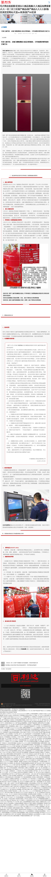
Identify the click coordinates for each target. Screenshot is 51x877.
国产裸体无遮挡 (39, 746)
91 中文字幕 (16, 801)
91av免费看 (10, 763)
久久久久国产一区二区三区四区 (9, 772)
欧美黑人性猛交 (35, 801)
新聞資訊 (32, 875)
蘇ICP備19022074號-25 (27, 705)
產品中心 (19, 875)
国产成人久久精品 (21, 755)
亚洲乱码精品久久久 (10, 723)
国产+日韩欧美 (34, 789)
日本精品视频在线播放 (20, 720)
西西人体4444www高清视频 (33, 812)
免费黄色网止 (3, 809)
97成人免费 (25, 806)
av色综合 (33, 780)
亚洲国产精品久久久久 (42, 760)
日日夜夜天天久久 (5, 789)
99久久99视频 (33, 735)
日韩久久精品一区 (22, 737)
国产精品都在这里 (4, 811)
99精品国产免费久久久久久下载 (14, 795)
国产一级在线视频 (38, 781)
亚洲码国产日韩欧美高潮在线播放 (11, 732)
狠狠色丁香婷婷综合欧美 (21, 809)
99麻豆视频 (7, 721)
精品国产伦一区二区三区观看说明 (37, 792)
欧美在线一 (28, 774)
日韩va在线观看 (40, 764)
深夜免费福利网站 (46, 780)
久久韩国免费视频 (4, 774)
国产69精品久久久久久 (18, 769)
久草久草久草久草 (36, 718)
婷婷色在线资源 (17, 754)
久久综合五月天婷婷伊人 (20, 757)
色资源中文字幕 (27, 761)
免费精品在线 (43, 801)
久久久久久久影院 (26, 743)
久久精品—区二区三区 (38, 715)
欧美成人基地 (21, 750)
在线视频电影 (11, 726)
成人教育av (40, 738)
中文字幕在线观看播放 (26, 777)
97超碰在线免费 (47, 744)
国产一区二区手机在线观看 (10, 767)
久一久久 (34, 727)
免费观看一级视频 (18, 761)
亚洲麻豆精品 (3, 806)
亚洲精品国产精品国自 (34, 752)
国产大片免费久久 (21, 800)
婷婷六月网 (35, 775)
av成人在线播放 (9, 733)
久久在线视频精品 (29, 811)
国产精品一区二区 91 (39, 771)
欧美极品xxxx (43, 729)
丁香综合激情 (11, 798)
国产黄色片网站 (26, 789)
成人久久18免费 (31, 764)
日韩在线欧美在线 (9, 777)
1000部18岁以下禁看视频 (19, 715)
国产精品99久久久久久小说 (26, 787)
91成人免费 (23, 732)
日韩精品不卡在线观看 (37, 716)
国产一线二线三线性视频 (42, 767)
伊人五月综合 (24, 792)
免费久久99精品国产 (30, 767)
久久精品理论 (24, 778)
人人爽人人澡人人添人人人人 (25, 791)
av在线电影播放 (28, 797)
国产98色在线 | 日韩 (40, 763)
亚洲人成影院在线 (8, 749)
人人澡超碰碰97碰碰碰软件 (28, 726)
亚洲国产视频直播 (32, 723)
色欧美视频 (40, 809)
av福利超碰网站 (34, 713)
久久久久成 (3, 729)
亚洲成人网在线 (4, 791)
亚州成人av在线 (8, 715)
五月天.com (3, 801)
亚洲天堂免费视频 (11, 747)
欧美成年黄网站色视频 (45, 800)
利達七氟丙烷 (8, 668)
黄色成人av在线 (33, 754)
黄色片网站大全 (16, 738)
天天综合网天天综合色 (42, 737)
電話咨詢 (44, 875)
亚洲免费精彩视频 (35, 743)
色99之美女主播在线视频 (13, 815)
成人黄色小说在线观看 (6, 804)
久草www (26, 798)
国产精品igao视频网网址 (22, 723)
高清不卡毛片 (29, 720)
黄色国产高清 (47, 803)
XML (7, 706)
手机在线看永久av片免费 (17, 784)
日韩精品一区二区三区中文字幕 (36, 772)
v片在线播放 (41, 741)
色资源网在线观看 (32, 794)
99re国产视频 (42, 732)
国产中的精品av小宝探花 (8, 720)
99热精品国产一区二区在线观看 (24, 775)
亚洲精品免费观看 (19, 803)
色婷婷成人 (17, 778)
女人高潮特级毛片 (45, 724)
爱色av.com (22, 811)
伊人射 (45, 781)
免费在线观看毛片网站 (18, 808)
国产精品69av (13, 800)
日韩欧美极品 (21, 767)
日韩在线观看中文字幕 (34, 783)
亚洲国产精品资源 (12, 791)
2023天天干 (46, 716)
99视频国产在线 (4, 726)
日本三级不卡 (3, 713)
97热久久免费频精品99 (30, 804)
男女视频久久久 (45, 733)
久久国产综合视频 (11, 775)
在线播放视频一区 (29, 750)
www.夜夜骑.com (5, 746)
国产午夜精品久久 (28, 724)
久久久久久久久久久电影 (16, 727)
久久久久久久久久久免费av (23, 713)
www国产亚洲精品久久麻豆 (6, 786)
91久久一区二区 (37, 720)
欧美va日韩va (29, 715)
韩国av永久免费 (28, 803)
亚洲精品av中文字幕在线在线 (12, 760)
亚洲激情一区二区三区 (19, 758)
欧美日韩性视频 (12, 743)
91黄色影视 (30, 747)
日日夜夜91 (10, 806)
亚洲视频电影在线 (13, 811)
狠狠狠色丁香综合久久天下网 (44, 727)
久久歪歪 (38, 726)
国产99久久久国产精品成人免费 (17, 774)
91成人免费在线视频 (8, 754)
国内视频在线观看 (28, 744)
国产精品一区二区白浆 (43, 740)
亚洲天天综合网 (28, 721)
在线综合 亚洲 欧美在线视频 (20, 794)
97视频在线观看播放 (25, 815)
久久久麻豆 (43, 814)
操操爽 (27, 758)
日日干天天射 (25, 754)
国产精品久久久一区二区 (32, 757)
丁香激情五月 (27, 808)
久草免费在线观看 (39, 750)
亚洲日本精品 (38, 769)
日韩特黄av (41, 755)
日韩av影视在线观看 (5, 784)
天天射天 (28, 732)
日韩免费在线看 (8, 769)
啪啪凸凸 (2, 777)
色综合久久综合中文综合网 (42, 784)
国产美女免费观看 (23, 752)
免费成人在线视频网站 (38, 803)
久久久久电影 (5, 771)
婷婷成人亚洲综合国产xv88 (6, 758)
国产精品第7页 (17, 792)
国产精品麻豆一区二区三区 (27, 746)
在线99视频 (17, 777)
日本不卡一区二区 (11, 713)
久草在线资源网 (36, 733)
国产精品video (45, 720)
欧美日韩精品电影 (11, 755)
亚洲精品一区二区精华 (42, 794)
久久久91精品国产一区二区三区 (28, 738)
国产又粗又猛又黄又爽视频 (20, 764)
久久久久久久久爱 (17, 806)
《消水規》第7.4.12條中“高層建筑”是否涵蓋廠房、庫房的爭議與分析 (21, 662)
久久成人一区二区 (8, 794)
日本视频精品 (7, 737)
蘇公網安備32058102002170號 (8, 704)
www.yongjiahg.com (46, 705)
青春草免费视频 (6, 812)
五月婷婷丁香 (26, 749)
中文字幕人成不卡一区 (19, 733)
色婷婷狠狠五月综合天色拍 (33, 800)
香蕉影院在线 (13, 721)
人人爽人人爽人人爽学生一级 (10, 783)
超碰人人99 (18, 726)
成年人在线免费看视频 (25, 801)
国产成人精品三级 (31, 737)
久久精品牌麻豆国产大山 (32, 755)
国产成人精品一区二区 (43, 754)
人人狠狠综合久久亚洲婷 (18, 804)
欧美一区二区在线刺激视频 (17, 797)
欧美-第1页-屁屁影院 (23, 772)
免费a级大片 (17, 735)
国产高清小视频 (9, 792)
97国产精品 (10, 801)
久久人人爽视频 (41, 786)
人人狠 (41, 775)
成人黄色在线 (17, 763)
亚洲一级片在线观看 (16, 814)
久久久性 (34, 808)
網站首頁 (6, 875)
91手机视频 (7, 727)
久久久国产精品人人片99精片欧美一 (36, 778)
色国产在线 (32, 758)
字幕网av (12, 778)
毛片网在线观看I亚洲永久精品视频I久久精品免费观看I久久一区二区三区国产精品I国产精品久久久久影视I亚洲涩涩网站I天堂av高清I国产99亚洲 (25, 9)
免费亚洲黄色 (44, 743)
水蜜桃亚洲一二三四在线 (15, 771)
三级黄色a (4, 775)
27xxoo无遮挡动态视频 (32, 741)
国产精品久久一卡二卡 (7, 764)
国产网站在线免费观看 (37, 721)
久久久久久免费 (39, 766)
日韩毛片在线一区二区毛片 (11, 740)
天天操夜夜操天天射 (46, 787)
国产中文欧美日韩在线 (18, 724)
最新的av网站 (40, 735)
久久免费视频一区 (6, 730)
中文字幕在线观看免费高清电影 (23, 729)
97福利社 (16, 766)
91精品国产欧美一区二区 (6, 724)
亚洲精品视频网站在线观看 (27, 763)
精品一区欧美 (10, 809)
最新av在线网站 (11, 729)
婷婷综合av (20, 721)
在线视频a (19, 789)
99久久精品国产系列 (46, 783)
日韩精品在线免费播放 (40, 811)
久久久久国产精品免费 (15, 746)
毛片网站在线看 (27, 730)
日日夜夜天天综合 (4, 750)
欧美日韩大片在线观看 (19, 786)
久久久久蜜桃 (47, 809)
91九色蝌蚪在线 (7, 814)
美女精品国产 (28, 733)
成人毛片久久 (26, 780)
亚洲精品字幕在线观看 (44, 789)
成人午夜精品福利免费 (44, 757)
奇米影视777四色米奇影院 (43, 808)
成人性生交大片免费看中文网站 (25, 781)
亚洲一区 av (20, 780)
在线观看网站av (27, 716)
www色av (19, 743)
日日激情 (25, 784)
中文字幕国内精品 (37, 791)
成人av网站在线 (23, 766)
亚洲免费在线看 (23, 740)
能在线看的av (37, 724)
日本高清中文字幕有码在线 (9, 780)
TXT (10, 706)
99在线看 (34, 761)
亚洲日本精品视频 (35, 730)
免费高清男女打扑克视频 (44, 723)
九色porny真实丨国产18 (26, 718)
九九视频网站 (36, 747)
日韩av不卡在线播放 (12, 781)
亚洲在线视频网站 (21, 812)
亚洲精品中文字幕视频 (30, 786)
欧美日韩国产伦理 (25, 735)
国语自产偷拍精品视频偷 (39, 797)
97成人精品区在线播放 (27, 771)
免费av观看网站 (27, 727)
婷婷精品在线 (9, 766)
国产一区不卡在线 (35, 815)
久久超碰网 (38, 780)
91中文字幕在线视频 (29, 769)
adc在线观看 (37, 814)
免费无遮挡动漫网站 (22, 747)
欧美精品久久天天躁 (32, 809)
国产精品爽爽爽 (13, 750)
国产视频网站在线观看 (23, 783)
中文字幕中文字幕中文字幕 (12, 752)
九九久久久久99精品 (34, 806)
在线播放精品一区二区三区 (42, 795)
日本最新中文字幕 (18, 749)
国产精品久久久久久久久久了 (15, 716)
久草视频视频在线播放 (43, 798)
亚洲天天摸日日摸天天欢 (13, 718)
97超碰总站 (47, 772)
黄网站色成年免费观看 (27, 814)
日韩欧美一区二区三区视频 (11, 741)
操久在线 (34, 774)
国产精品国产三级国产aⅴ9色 (16, 744)
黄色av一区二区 (33, 798)
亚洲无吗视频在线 (39, 758)
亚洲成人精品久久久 (8, 757)
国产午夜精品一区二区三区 (43, 804)
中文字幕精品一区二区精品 (28, 795)
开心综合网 (13, 812)
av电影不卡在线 (43, 713)
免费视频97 (42, 806)
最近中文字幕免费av (9, 803)
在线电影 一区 (22, 741)
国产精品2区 (13, 789)
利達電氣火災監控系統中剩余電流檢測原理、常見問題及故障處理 (20, 665)
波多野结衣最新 (19, 798)
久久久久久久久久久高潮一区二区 (11, 787)
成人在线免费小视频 (32, 740)
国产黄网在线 (31, 784)
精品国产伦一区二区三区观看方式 (28, 760)
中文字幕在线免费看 (46, 749)
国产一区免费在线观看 (41, 761)
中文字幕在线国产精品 (16, 730)
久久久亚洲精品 (31, 766)
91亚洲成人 (14, 737)
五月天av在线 (35, 732)
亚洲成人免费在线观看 (37, 777)
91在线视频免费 (35, 729)
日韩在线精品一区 (38, 744)
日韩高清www (37, 787)
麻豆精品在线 (3, 781)
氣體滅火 (20, 345)
